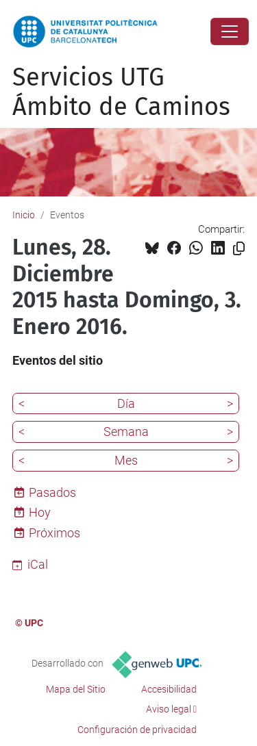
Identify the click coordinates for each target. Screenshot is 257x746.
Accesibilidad (169, 689)
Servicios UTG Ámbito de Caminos (121, 92)
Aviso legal (168, 709)
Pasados (52, 492)
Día (126, 403)
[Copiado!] (239, 249)
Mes (126, 460)
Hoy (40, 512)
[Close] (229, 31)
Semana (126, 431)
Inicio (23, 214)
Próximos (54, 533)
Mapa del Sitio (76, 689)
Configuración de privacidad (137, 729)
